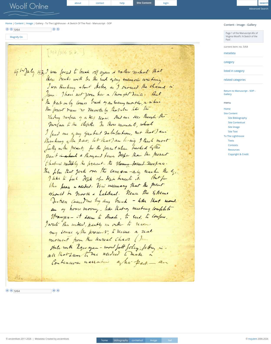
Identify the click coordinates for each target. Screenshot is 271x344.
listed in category (234, 71)
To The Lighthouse (234, 136)
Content (19, 23)
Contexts (233, 145)
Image (29, 23)
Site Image (234, 127)
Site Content (230, 113)
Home (8, 23)
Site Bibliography (237, 117)
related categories (234, 80)
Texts (231, 140)
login (166, 3)
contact (100, 3)
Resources (234, 149)
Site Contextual (236, 122)
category (229, 62)
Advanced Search (258, 8)
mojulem (252, 338)
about (78, 3)
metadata (229, 53)
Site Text (233, 131)
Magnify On (16, 37)
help (122, 3)
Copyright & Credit (238, 154)
